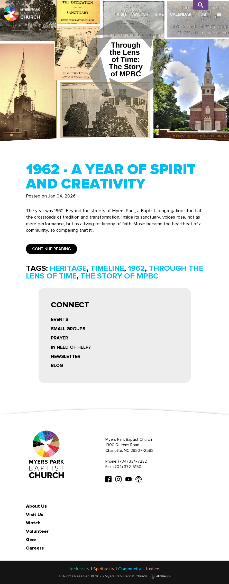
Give (159, 14)
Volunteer (37, 531)
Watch (140, 14)
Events (59, 319)
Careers (35, 548)
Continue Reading (51, 249)
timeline (107, 268)
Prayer (59, 338)
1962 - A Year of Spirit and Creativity (111, 176)
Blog (57, 365)
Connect (70, 305)
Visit (122, 14)
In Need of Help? (71, 347)
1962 (136, 268)
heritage (68, 268)
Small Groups (68, 328)
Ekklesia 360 (160, 576)
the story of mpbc (119, 276)
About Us (36, 506)
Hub (202, 14)
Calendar (180, 14)
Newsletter (65, 356)
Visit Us (34, 514)
